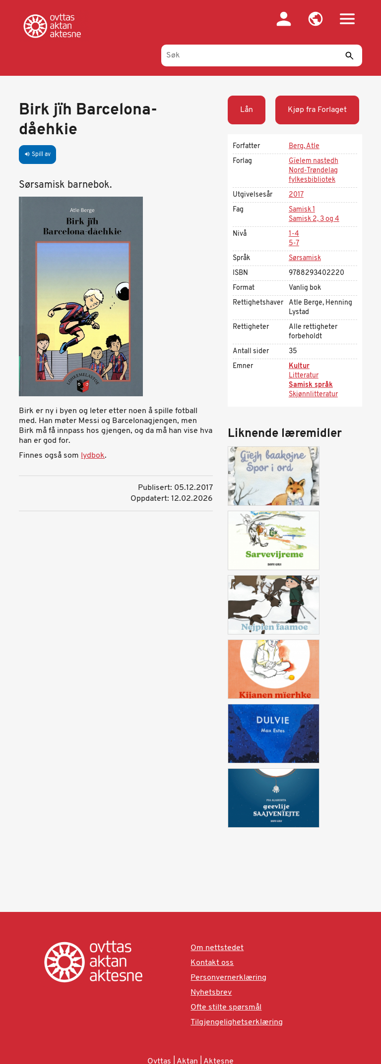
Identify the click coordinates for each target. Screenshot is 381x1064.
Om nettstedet (217, 948)
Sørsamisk (305, 258)
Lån (246, 110)
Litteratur (303, 375)
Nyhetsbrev (211, 993)
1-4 (294, 234)
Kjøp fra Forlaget (317, 110)
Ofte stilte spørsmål (225, 1007)
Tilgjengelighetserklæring (236, 1022)
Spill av (37, 155)
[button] (315, 18)
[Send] (349, 55)
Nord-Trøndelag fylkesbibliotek (313, 175)
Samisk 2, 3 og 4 (314, 219)
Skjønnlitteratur (313, 394)
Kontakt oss (212, 963)
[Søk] (261, 55)
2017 (296, 195)
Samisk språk (311, 385)
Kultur (299, 366)
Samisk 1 (302, 209)
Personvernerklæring (228, 978)
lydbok (93, 456)
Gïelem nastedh (313, 161)
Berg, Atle (304, 146)
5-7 (294, 243)
